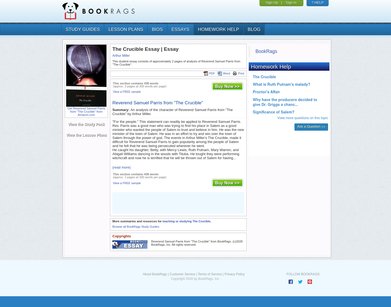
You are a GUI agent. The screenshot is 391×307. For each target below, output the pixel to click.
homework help (218, 29)
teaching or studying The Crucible (186, 221)
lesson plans (125, 29)
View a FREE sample (127, 91)
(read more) (121, 167)
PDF (209, 73)
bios (157, 29)
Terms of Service (210, 274)
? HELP (318, 3)
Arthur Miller (121, 56)
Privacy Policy (235, 274)
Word (224, 73)
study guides (83, 29)
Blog (254, 29)
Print (238, 73)
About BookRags (155, 274)
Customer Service (182, 274)
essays (180, 29)
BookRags (266, 51)
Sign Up (272, 3)
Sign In (291, 3)
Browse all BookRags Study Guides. (136, 226)
